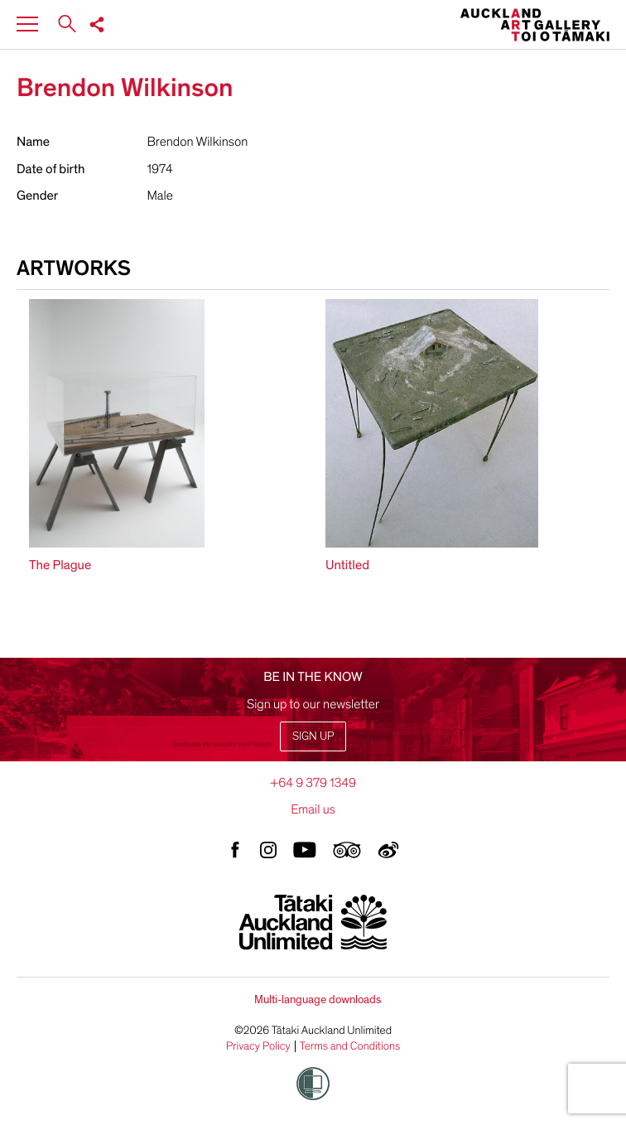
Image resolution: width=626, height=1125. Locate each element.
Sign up (313, 736)
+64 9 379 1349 (313, 783)
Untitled (347, 565)
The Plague (60, 565)
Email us (313, 809)
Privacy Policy (258, 1046)
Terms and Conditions (350, 1046)
